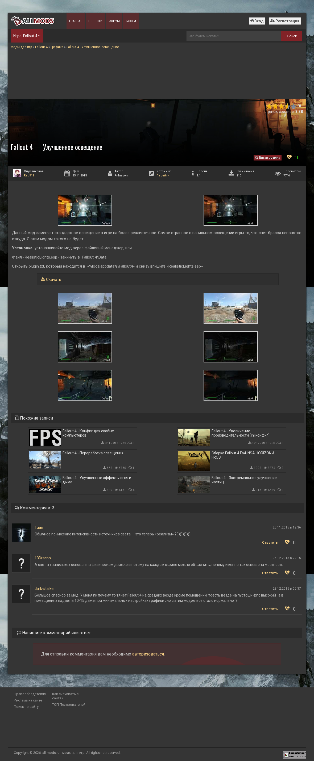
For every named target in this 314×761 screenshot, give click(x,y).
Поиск (292, 36)
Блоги (131, 21)
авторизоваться (148, 654)
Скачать (53, 279)
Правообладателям (30, 694)
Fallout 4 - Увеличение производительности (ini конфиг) (241, 433)
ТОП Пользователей (68, 705)
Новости (95, 21)
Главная (75, 21)
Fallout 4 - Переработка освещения (93, 453)
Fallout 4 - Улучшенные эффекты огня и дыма (97, 480)
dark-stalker (45, 588)
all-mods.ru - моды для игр (63, 753)
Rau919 (29, 175)
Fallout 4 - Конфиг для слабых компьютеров (88, 433)
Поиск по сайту (26, 707)
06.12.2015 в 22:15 (287, 558)
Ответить (270, 542)
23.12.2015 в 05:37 (287, 588)
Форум (114, 21)
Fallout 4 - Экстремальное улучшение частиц (244, 480)
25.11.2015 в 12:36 (287, 527)
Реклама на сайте (28, 700)
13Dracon (43, 558)
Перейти (162, 175)
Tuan (39, 527)
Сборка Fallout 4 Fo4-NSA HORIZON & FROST (243, 455)
